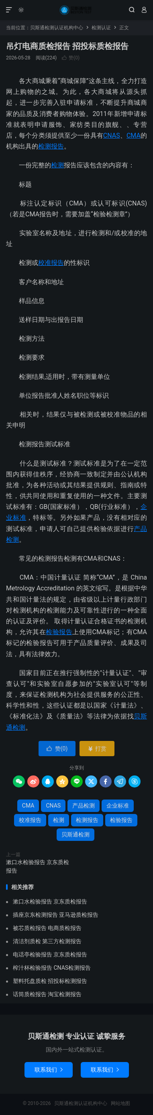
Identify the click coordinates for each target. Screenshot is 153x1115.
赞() (71, 58)
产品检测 (83, 805)
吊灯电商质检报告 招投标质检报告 (67, 46)
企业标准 (117, 805)
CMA (133, 135)
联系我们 (49, 1069)
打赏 (97, 748)
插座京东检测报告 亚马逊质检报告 (55, 915)
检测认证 (101, 28)
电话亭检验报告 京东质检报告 (50, 954)
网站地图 (120, 1103)
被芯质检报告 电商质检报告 (47, 928)
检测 (57, 165)
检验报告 (59, 632)
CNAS (111, 135)
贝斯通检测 (75, 834)
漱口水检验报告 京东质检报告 (37, 866)
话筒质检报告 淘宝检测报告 (47, 994)
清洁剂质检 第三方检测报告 (47, 941)
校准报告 (51, 263)
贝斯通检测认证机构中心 (76, 10)
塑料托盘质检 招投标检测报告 (50, 981)
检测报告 (51, 146)
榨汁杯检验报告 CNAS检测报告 (52, 967)
